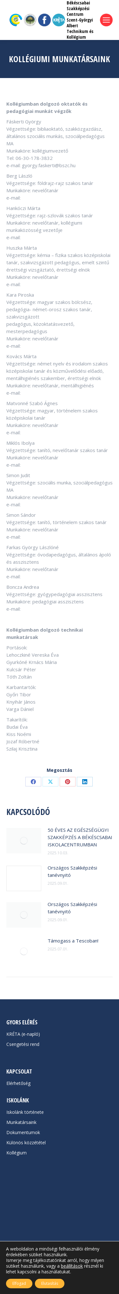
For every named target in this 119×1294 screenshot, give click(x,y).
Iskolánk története (25, 1112)
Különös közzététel (26, 1143)
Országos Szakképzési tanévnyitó (72, 871)
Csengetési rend (22, 1044)
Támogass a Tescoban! (73, 940)
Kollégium (16, 1153)
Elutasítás (49, 1283)
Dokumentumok (23, 1132)
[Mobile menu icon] (106, 20)
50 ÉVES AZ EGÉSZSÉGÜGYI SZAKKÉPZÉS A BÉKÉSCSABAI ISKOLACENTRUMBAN (80, 837)
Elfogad (19, 1283)
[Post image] (23, 840)
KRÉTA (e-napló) (23, 1034)
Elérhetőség (18, 1083)
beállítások (72, 1266)
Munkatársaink (21, 1122)
